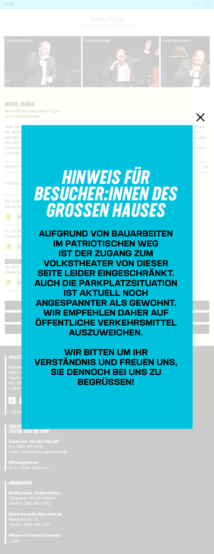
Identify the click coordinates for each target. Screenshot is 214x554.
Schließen (200, 117)
